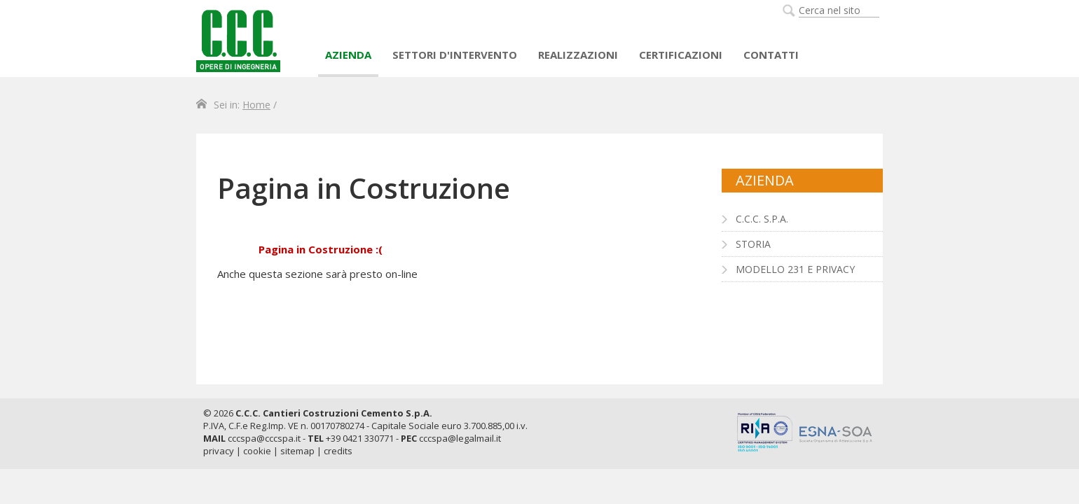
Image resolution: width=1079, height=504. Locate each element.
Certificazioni (680, 55)
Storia (753, 244)
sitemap (297, 450)
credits (338, 450)
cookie (257, 450)
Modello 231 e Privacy (795, 269)
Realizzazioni (578, 55)
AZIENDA (348, 55)
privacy (218, 450)
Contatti (771, 55)
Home (256, 104)
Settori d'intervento (454, 55)
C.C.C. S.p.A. (762, 218)
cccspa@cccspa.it (264, 438)
